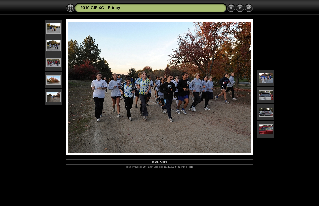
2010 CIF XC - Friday (100, 7)
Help (190, 166)
